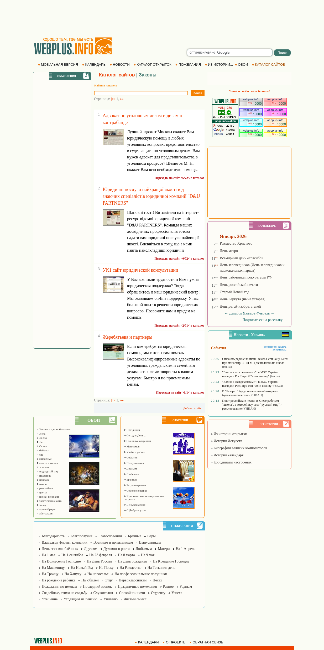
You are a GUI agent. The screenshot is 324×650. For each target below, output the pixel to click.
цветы (41, 492)
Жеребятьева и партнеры (127, 337)
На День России (99, 561)
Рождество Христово (236, 243)
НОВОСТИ (120, 64)
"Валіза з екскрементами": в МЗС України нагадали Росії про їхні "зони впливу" (250, 384)
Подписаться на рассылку (265, 320)
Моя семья (131, 446)
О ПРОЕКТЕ (174, 642)
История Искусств (226, 441)
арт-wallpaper (46, 509)
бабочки (42, 450)
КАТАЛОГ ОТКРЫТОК (153, 64)
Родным (186, 587)
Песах (157, 580)
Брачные (130, 479)
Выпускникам (150, 542)
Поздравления (134, 463)
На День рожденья (132, 561)
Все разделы (279, 349)
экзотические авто (48, 500)
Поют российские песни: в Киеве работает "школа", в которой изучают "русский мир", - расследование (252, 404)
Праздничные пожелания (137, 587)
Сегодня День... (135, 435)
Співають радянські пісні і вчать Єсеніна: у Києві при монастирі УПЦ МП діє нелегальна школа (255, 361)
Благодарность (53, 536)
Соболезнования (135, 490)
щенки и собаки (47, 496)
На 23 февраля (100, 555)
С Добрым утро (134, 510)
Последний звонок (97, 587)
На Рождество (131, 568)
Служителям (103, 593)
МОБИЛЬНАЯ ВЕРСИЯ (58, 64)
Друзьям (130, 468)
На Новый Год (82, 568)
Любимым (131, 474)
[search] (230, 52)
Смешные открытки (137, 440)
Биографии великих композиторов (239, 448)
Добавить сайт (192, 408)
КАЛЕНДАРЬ (94, 64)
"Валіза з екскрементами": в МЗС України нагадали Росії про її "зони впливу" (250, 374)
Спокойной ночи (132, 593)
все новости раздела (275, 346)
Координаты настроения (231, 462)
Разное (168, 587)
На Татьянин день (161, 568)
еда (39, 454)
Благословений (110, 536)
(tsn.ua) (227, 367)
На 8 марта (126, 555)
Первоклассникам (133, 580)
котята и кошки (47, 463)
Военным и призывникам (113, 542)
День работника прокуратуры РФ (245, 277)
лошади (42, 467)
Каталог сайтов (117, 75)
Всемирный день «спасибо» (241, 258)
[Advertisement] (162, 18)
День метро (229, 251)
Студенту (158, 593)
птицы (41, 484)
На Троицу (50, 574)
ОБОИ (242, 64)
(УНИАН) (256, 395)
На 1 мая (48, 555)
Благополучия (81, 536)
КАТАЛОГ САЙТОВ (269, 64)
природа (42, 479)
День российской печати (239, 285)
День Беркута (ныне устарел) (242, 299)
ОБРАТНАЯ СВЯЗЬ (207, 642)
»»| (122, 99)
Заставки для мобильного (53, 429)
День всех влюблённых (60, 549)
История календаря (227, 455)
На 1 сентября (72, 555)
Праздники (132, 429)
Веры (151, 536)
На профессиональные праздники (140, 574)
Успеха (176, 593)
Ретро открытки (135, 485)
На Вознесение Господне (61, 561)
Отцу (109, 580)
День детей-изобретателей (240, 306)
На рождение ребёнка (58, 580)
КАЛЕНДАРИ (147, 642)
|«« (113, 99)
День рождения (134, 504)
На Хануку (73, 574)
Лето (40, 441)
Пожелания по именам (59, 587)
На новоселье (97, 574)
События (130, 457)
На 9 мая (148, 555)
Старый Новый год (234, 292)
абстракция (44, 513)
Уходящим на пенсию (80, 599)
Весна (41, 437)
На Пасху (106, 568)
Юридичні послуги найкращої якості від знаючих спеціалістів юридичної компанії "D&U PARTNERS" (151, 196)
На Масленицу (53, 568)
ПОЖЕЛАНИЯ (188, 64)
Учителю (110, 599)
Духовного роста (116, 549)
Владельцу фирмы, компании (64, 542)
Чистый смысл (135, 599)
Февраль (263, 313)
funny (41, 505)
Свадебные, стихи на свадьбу (64, 593)
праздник (43, 475)
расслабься (44, 488)
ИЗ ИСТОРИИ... (219, 64)
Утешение (50, 599)
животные (44, 458)
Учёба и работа (134, 451)
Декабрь (235, 313)
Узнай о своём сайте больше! (249, 91)
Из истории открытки (229, 434)
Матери (164, 549)
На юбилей (90, 580)
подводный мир (47, 471)
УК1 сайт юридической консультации (140, 270)
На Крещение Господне (171, 561)
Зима (40, 433)
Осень (41, 446)
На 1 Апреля (186, 549)
